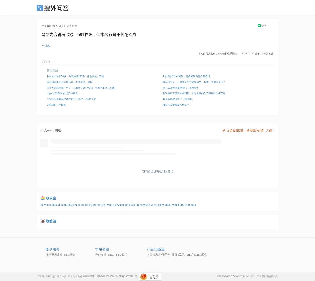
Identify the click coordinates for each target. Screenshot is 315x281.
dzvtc (118, 204)
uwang (110, 204)
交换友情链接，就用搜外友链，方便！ (248, 130)
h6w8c (45, 204)
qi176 (93, 204)
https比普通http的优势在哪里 (62, 93)
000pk (192, 204)
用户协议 (61, 276)
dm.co (77, 204)
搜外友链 (100, 254)
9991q (184, 204)
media (68, 204)
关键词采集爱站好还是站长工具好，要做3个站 (71, 99)
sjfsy (161, 204)
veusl (176, 204)
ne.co (85, 204)
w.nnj (154, 204)
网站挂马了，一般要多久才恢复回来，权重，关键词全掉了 (194, 82)
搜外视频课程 (54, 254)
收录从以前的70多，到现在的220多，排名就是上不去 (75, 76)
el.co (125, 204)
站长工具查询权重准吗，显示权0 (180, 87)
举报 (46, 61)
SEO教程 (121, 254)
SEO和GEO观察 (196, 254)
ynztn (147, 204)
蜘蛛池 (51, 221)
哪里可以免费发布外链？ (176, 104)
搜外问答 (58, 26)
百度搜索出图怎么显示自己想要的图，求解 (70, 82)
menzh (101, 204)
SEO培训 (70, 254)
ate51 (168, 204)
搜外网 (46, 26)
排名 (47, 45)
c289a (53, 204)
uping (139, 204)
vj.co (61, 204)
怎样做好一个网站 (56, 104)
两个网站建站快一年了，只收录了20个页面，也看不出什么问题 (81, 87)
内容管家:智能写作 (158, 254)
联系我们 (50, 276)
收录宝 (51, 198)
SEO (54, 8)
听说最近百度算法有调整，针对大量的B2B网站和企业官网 (194, 93)
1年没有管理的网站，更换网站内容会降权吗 (186, 76)
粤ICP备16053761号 (126, 276)
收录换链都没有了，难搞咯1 (178, 99)
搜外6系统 (178, 254)
